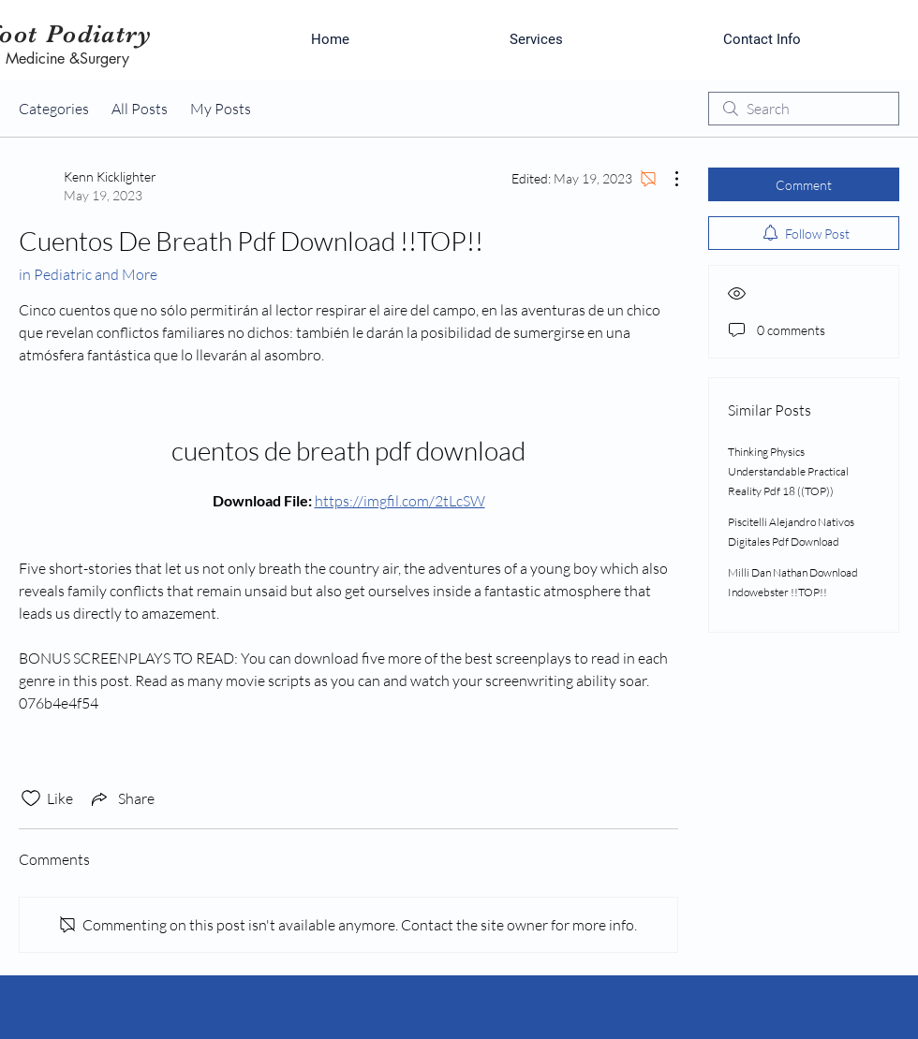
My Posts (220, 108)
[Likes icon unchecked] (31, 798)
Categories (54, 108)
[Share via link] (121, 798)
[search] (803, 108)
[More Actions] (667, 179)
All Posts (139, 108)
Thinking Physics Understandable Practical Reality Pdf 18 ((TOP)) (788, 471)
